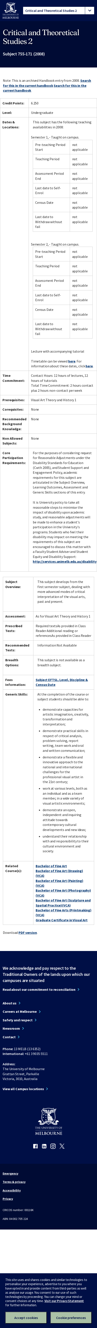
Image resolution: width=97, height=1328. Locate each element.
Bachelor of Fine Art (51, 866)
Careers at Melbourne (20, 1011)
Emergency (10, 1173)
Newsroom (11, 1028)
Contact (9, 1037)
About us (9, 1003)
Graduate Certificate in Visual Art (62, 920)
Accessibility (12, 1190)
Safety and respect (18, 1020)
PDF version (27, 932)
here (71, 361)
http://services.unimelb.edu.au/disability (64, 561)
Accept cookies (26, 1317)
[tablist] (58, 11)
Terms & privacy (14, 1182)
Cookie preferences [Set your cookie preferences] (71, 1317)
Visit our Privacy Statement (64, 1301)
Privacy (8, 1199)
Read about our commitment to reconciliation (39, 989)
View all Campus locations (23, 1089)
